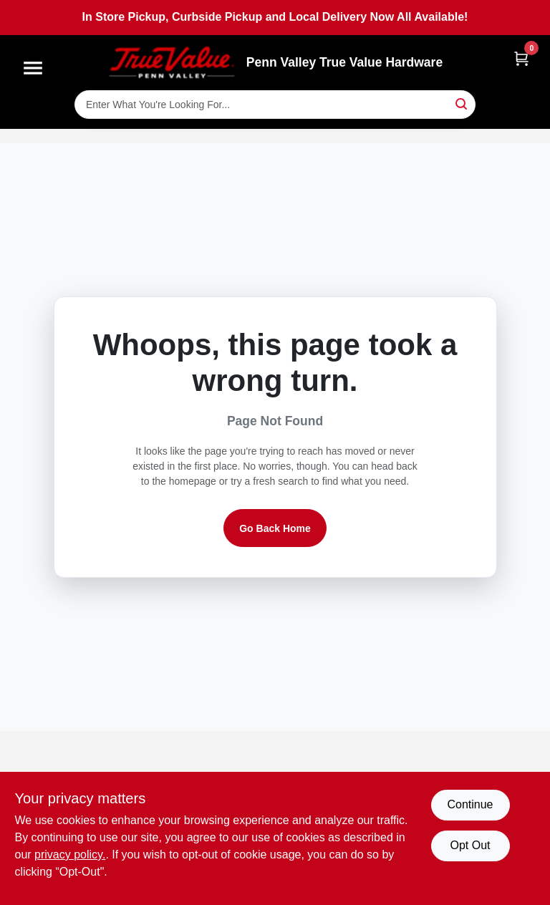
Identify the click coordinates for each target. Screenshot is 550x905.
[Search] (462, 103)
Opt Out (470, 845)
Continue (470, 804)
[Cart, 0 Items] (521, 58)
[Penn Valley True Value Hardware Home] (171, 62)
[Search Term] (275, 104)
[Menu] (33, 68)
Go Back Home (275, 528)
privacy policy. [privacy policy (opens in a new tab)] (69, 854)
